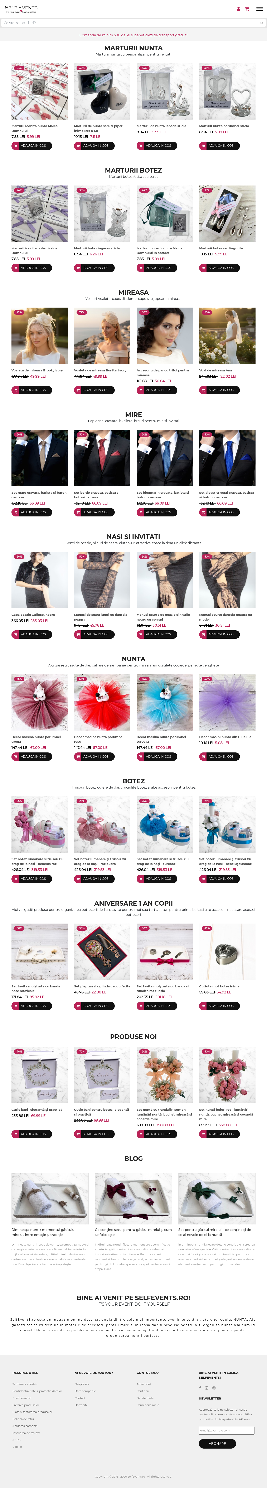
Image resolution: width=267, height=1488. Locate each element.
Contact (80, 1398)
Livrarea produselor (26, 1405)
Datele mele (145, 1398)
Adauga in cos (34, 146)
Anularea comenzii (25, 1425)
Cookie (17, 1446)
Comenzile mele (148, 1405)
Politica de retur (23, 1419)
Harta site (81, 1405)
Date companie (85, 1391)
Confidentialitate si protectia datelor (37, 1391)
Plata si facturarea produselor (32, 1412)
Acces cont (144, 1384)
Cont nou (143, 1391)
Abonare (217, 1444)
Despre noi (82, 1384)
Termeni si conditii (25, 1384)
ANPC (16, 1439)
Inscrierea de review (26, 1433)
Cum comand (22, 1398)
